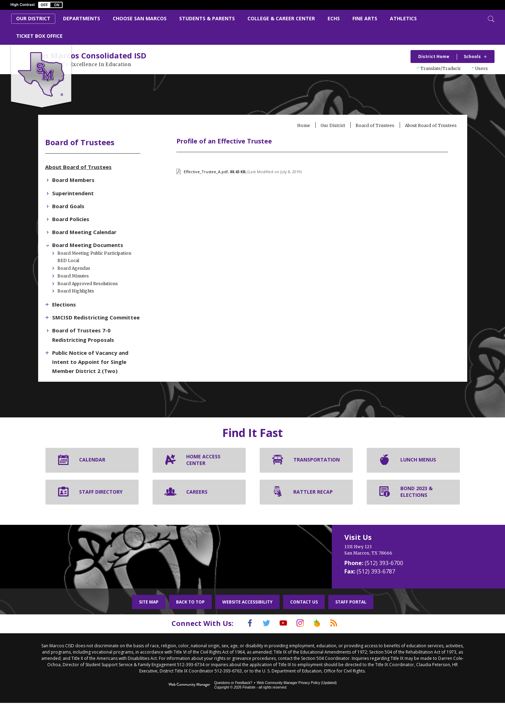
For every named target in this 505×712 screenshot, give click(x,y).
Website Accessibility (247, 612)
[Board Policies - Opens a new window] (88, 219)
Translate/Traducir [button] (440, 68)
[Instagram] (302, 633)
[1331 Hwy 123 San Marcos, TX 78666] (399, 560)
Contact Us (304, 612)
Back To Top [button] (190, 612)
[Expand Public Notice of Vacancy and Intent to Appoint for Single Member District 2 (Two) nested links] (66, 361)
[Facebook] (241, 633)
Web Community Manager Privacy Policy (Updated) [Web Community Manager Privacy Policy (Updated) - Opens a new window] (297, 692)
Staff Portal (350, 612)
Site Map (149, 612)
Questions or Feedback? (233, 692)
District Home (433, 56)
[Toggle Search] (490, 18)
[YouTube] (281, 633)
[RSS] (342, 633)
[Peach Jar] (322, 633)
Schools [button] (472, 56)
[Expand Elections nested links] (66, 304)
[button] (50, 5)
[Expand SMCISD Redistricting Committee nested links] (66, 317)
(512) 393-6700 (384, 573)
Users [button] (481, 68)
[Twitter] (261, 633)
